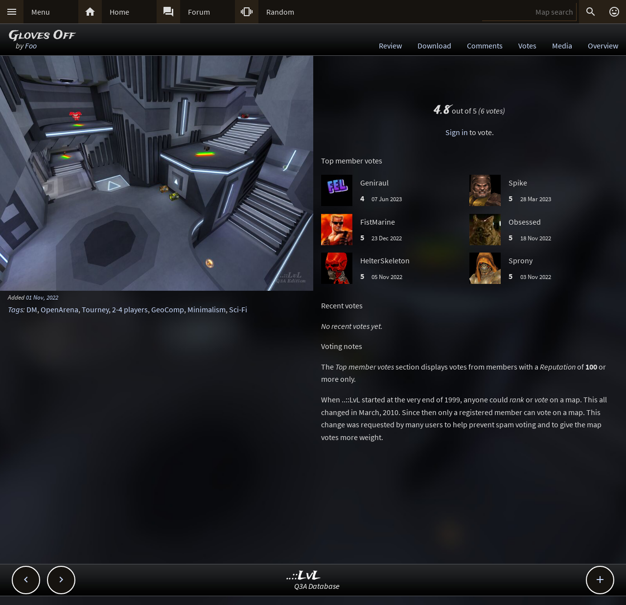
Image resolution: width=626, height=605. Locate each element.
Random (280, 12)
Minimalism (206, 309)
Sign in (456, 132)
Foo (31, 45)
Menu (40, 12)
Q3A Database (317, 586)
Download (434, 45)
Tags (15, 309)
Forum (199, 12)
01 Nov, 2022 (42, 297)
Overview (603, 45)
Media (562, 45)
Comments (485, 45)
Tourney (95, 309)
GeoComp (167, 309)
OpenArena (59, 309)
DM (31, 309)
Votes (527, 45)
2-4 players (130, 309)
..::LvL (303, 575)
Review (390, 45)
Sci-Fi (238, 309)
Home (119, 12)
